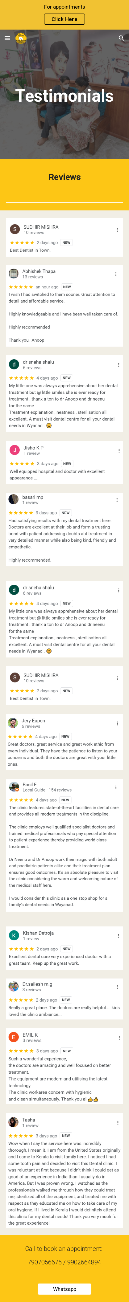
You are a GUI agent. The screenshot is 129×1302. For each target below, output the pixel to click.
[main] (64, 96)
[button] (7, 38)
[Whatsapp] (64, 1289)
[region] (64, 15)
